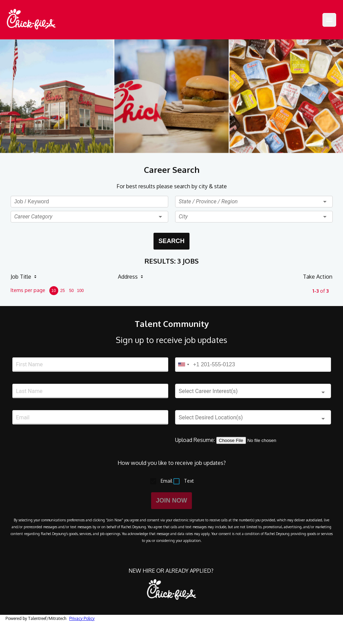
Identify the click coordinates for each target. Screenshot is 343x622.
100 (80, 290)
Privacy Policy (82, 618)
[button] (89, 216)
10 (53, 290)
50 (71, 290)
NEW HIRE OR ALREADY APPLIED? (171, 570)
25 (62, 290)
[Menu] (329, 20)
